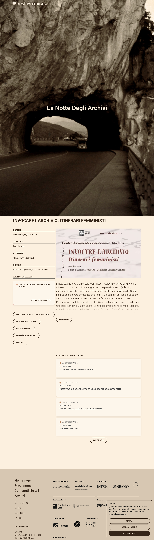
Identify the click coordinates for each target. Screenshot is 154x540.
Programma (23, 485)
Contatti (20, 512)
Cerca (18, 507)
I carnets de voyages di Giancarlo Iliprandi (81, 409)
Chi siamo (21, 502)
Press (19, 518)
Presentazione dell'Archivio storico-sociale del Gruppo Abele (90, 389)
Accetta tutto (129, 533)
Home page (23, 480)
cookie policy (122, 514)
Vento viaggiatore (69, 428)
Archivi (20, 495)
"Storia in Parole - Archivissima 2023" (78, 369)
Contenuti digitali (27, 490)
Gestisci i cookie (129, 527)
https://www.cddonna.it (23, 258)
